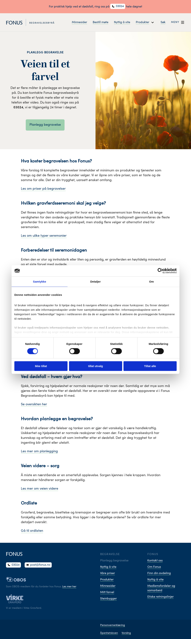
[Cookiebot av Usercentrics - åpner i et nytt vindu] (160, 271)
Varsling (126, 633)
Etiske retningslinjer (160, 596)
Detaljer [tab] (95, 281)
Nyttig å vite (122, 22)
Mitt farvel (107, 592)
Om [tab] (151, 281)
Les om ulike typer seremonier (44, 236)
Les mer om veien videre (39, 489)
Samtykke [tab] (39, 281)
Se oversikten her (34, 404)
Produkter (107, 579)
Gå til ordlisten (32, 531)
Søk (163, 22)
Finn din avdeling (159, 573)
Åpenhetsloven (109, 633)
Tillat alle (150, 366)
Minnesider (79, 22)
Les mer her (69, 586)
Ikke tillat (41, 366)
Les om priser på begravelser (43, 189)
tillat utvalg (95, 366)
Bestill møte (100, 22)
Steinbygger (108, 598)
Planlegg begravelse (45, 125)
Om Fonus (154, 567)
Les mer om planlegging (39, 451)
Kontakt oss (155, 560)
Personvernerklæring (112, 625)
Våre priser (107, 573)
